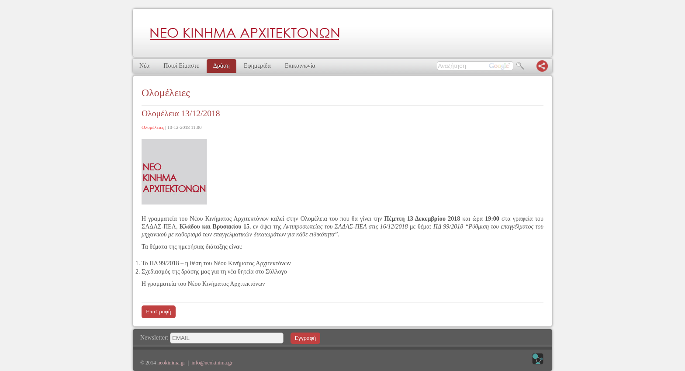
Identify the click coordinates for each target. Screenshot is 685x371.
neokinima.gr (171, 363)
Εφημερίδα (257, 65)
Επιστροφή (158, 311)
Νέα (144, 65)
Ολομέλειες (153, 127)
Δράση (221, 65)
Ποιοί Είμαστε (181, 65)
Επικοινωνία (300, 65)
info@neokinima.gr (211, 363)
